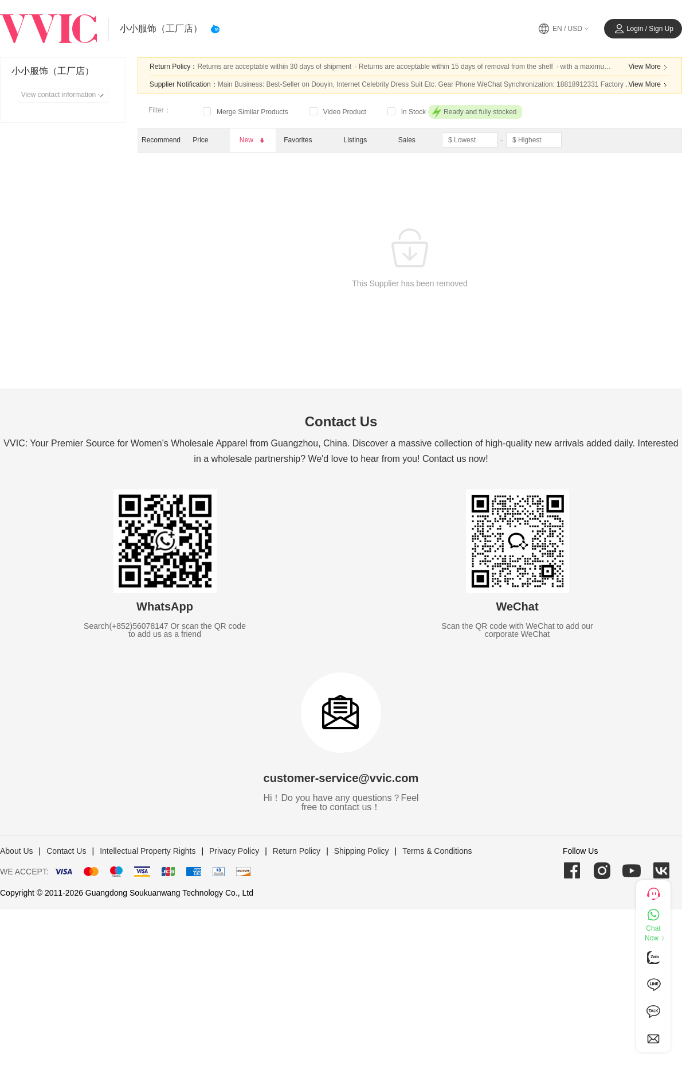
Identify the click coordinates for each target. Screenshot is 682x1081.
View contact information (64, 95)
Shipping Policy (361, 851)
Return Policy (296, 851)
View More (649, 67)
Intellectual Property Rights (147, 851)
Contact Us (66, 851)
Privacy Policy (234, 851)
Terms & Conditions (437, 851)
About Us (16, 851)
